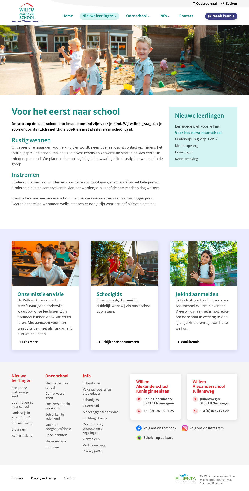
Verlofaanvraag (94, 445)
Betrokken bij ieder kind (55, 416)
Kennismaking (22, 435)
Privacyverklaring (43, 478)
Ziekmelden (91, 439)
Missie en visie (55, 441)
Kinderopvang (22, 423)
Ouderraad (91, 406)
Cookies (17, 478)
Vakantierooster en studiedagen (97, 391)
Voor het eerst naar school (22, 404)
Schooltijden (92, 383)
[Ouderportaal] (204, 3)
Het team (52, 447)
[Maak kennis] (221, 16)
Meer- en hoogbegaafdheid (58, 427)
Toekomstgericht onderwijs (57, 406)
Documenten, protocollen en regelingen (93, 428)
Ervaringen (20, 429)
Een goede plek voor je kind (20, 392)
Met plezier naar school (57, 385)
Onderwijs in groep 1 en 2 (21, 415)
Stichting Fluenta (95, 418)
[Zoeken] (229, 3)
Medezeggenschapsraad (101, 412)
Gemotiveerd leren (55, 395)
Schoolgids (91, 400)
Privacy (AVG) (92, 451)
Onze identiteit (56, 435)
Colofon (69, 478)
